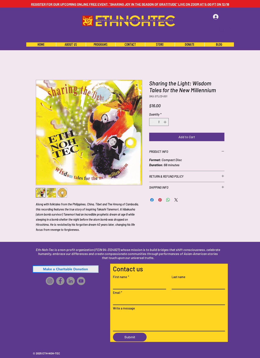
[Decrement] (152, 122)
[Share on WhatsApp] (168, 199)
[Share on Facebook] (151, 199)
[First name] (138, 284)
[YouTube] (81, 281)
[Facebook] (60, 281)
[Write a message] (169, 321)
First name (121, 277)
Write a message (124, 308)
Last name (178, 277)
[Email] (167, 300)
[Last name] (197, 284)
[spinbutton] (159, 122)
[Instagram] (50, 281)
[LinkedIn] (71, 281)
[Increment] (165, 122)
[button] (224, 29)
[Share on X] (176, 199)
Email (117, 292)
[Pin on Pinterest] (160, 199)
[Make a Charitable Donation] (65, 269)
